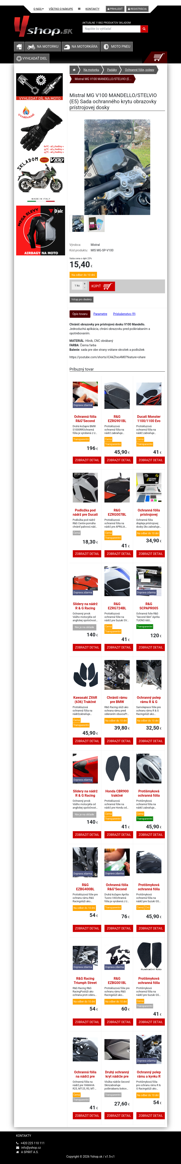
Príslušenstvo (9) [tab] (124, 314)
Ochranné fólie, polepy (139, 70)
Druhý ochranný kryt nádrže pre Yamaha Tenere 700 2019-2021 (117, 1078)
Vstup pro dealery (81, 299)
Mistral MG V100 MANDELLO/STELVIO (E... (103, 79)
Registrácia (137, 8)
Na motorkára (85, 46)
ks (77, 285)
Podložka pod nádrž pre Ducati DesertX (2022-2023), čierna (85, 516)
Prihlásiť (115, 8)
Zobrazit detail (87, 460)
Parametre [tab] (100, 314)
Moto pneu (120, 46)
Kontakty (93, 8)
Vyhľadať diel (31, 58)
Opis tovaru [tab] (80, 314)
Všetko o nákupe (61, 8)
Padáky (112, 70)
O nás (39, 8)
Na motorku (47, 46)
